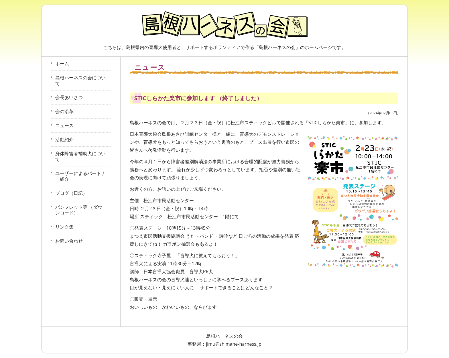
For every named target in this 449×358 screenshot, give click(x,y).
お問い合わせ (69, 241)
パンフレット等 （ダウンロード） (78, 210)
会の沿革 (64, 111)
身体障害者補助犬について (80, 156)
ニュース (64, 125)
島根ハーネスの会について (80, 80)
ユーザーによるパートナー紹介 (80, 176)
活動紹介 (64, 139)
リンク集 (64, 227)
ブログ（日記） (71, 193)
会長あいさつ (69, 97)
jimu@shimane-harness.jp (233, 344)
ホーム (62, 63)
